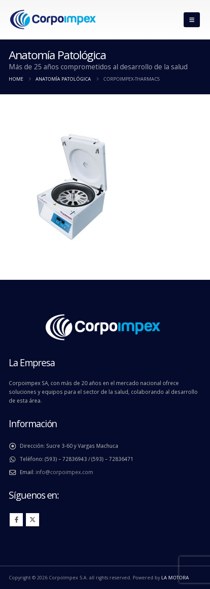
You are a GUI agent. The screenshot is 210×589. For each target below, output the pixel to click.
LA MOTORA (175, 578)
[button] (192, 19)
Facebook (16, 519)
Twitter (32, 519)
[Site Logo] (53, 20)
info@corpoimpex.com (64, 471)
